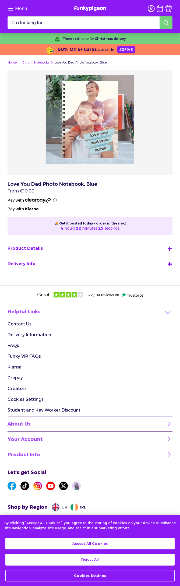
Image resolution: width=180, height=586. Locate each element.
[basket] (168, 8)
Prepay (15, 377)
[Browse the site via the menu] (17, 8)
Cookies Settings (26, 399)
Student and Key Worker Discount (44, 410)
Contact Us (19, 324)
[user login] (151, 8)
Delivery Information (29, 334)
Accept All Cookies (90, 545)
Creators (17, 388)
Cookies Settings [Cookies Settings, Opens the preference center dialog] (90, 577)
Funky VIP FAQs (24, 356)
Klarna (15, 367)
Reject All (90, 561)
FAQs (13, 345)
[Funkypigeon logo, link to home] (90, 8)
